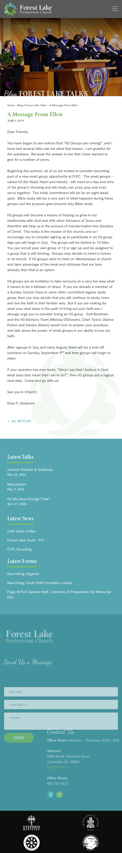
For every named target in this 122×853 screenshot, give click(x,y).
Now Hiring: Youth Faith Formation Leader (40, 583)
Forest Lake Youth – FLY (25, 540)
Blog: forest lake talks (31, 105)
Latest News (20, 518)
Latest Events (22, 561)
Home (11, 105)
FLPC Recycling (19, 549)
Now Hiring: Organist (23, 574)
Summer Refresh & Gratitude (30, 469)
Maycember (16, 484)
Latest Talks (20, 456)
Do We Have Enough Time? (28, 499)
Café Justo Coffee (21, 531)
